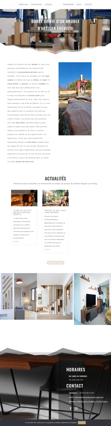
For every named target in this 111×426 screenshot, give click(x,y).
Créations (23, 5)
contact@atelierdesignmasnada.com (89, 397)
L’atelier (48, 5)
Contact (89, 5)
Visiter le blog (55, 263)
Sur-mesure (36, 5)
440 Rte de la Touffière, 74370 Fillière (92, 401)
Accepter (82, 422)
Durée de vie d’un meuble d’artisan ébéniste (22, 212)
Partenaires (68, 5)
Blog (79, 5)
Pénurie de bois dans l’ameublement (55, 211)
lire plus (16, 241)
